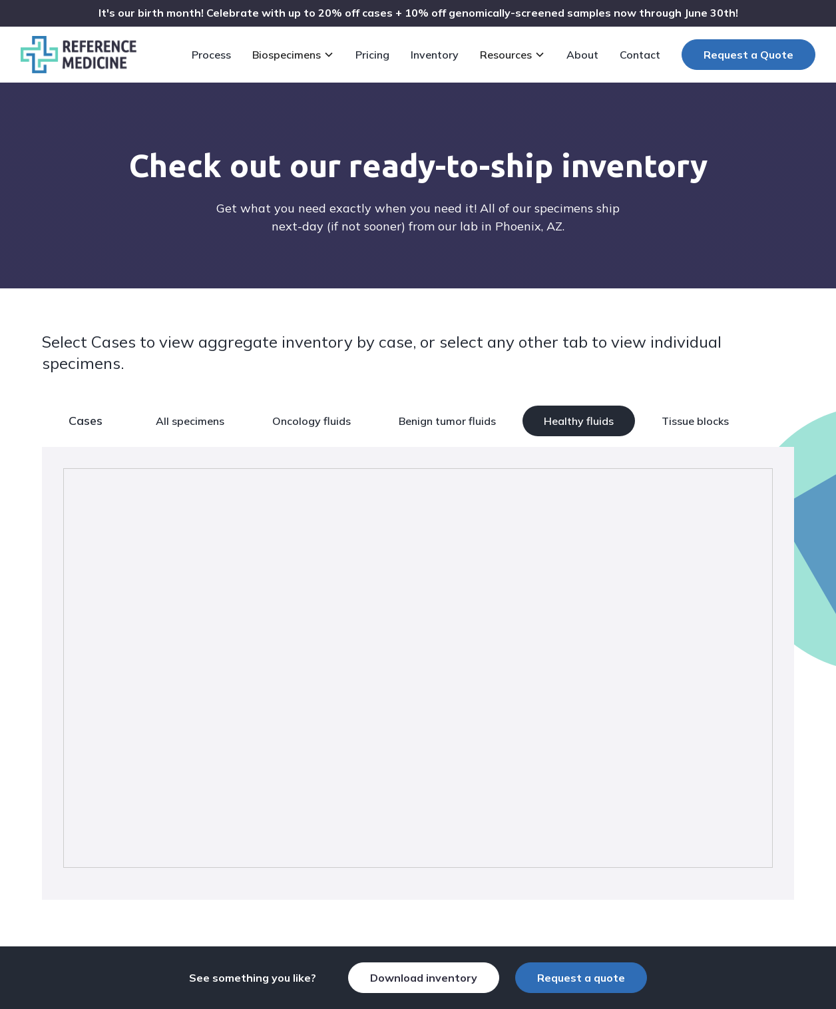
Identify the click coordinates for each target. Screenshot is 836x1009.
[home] (78, 54)
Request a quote (581, 977)
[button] (296, 54)
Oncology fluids (311, 421)
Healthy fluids (579, 421)
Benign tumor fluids (447, 421)
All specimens (190, 421)
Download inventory (423, 977)
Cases (86, 420)
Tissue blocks (695, 421)
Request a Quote (748, 54)
